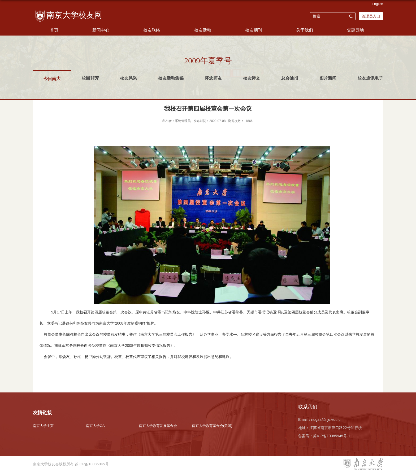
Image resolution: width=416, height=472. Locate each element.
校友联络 (151, 30)
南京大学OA (95, 426)
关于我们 (304, 30)
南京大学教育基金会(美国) (212, 426)
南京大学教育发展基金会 (158, 426)
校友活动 (202, 30)
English (377, 4)
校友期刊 (253, 30)
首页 (54, 30)
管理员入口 (371, 16)
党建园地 (355, 30)
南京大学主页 (43, 426)
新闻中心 (100, 30)
